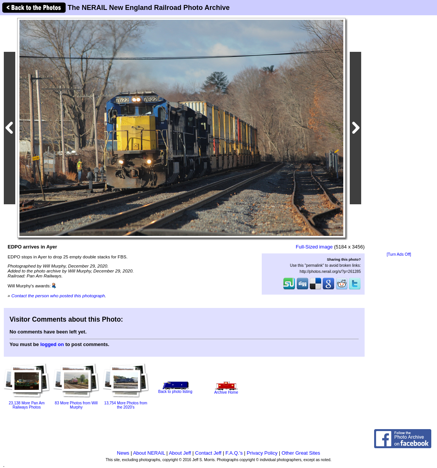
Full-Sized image (314, 247)
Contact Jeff (208, 453)
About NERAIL (149, 453)
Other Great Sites (301, 453)
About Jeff (180, 453)
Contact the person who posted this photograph (58, 295)
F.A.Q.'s (234, 453)
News (123, 453)
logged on (52, 344)
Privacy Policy (262, 453)
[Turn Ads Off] (399, 254)
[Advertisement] (398, 134)
